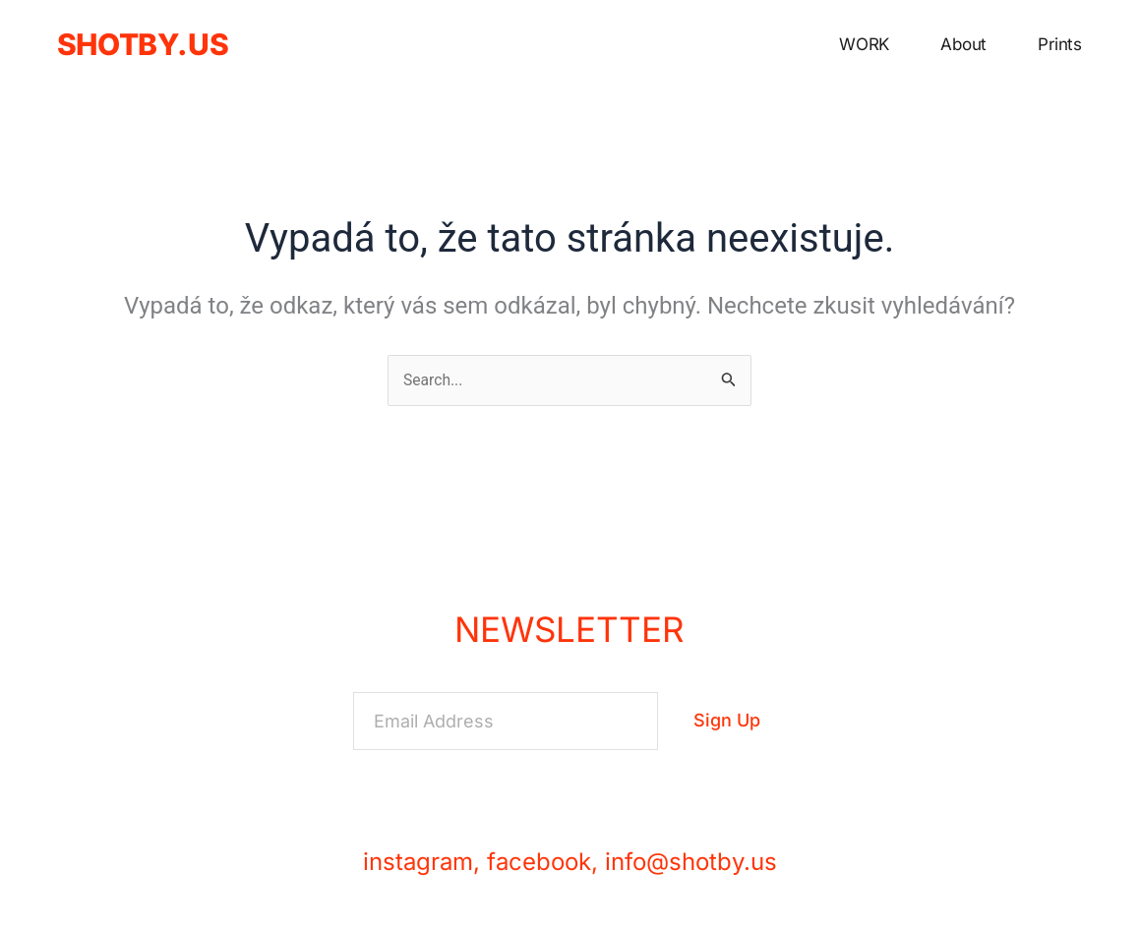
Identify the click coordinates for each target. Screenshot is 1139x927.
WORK (864, 44)
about (963, 44)
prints (1060, 44)
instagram (418, 861)
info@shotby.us (691, 861)
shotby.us (142, 44)
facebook (539, 861)
